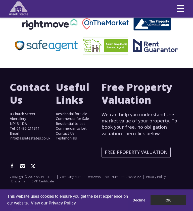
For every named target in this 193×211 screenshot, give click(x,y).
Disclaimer (19, 181)
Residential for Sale (71, 113)
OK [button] (168, 200)
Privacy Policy (156, 177)
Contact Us (65, 133)
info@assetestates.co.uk (30, 138)
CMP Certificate (42, 181)
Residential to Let (70, 123)
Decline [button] (138, 200)
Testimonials (66, 138)
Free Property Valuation (136, 152)
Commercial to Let (71, 128)
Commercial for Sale (72, 118)
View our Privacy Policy (53, 203)
